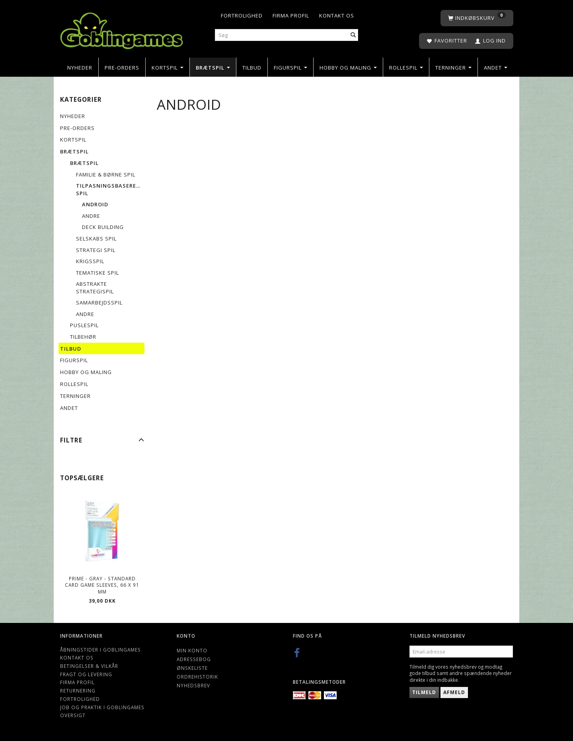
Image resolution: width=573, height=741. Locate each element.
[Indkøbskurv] (477, 18)
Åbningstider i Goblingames (100, 649)
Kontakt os (336, 15)
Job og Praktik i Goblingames (102, 707)
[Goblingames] (121, 28)
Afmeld (454, 692)
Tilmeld (424, 692)
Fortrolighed (242, 15)
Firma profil (291, 15)
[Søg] (353, 35)
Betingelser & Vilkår (89, 666)
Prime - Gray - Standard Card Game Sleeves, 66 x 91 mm (102, 585)
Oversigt (73, 715)
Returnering (78, 690)
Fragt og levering (86, 674)
